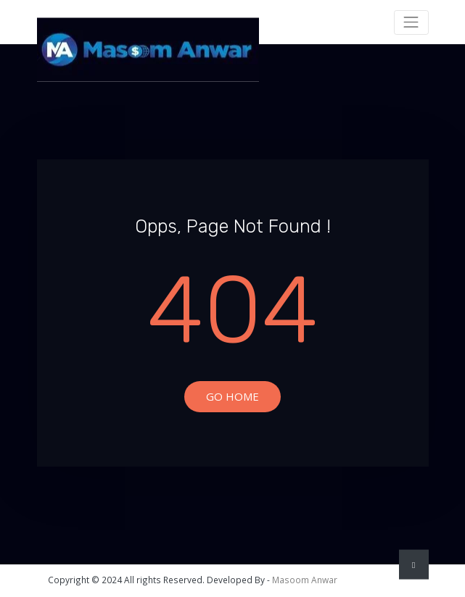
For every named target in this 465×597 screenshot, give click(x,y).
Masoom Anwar (304, 579)
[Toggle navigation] (411, 22)
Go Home (232, 396)
